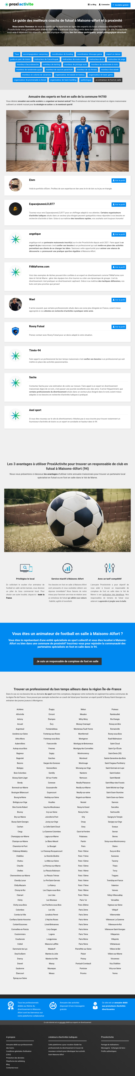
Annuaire (9, 1045)
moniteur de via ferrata (87, 69)
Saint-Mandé (115, 778)
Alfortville (20, 714)
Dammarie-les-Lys (20, 949)
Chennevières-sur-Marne (20, 876)
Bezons (20, 763)
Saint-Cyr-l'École (115, 748)
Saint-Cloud (115, 744)
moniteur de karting (51, 64)
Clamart (20, 895)
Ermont (52, 714)
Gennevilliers (51, 768)
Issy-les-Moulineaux (52, 807)
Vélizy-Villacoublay (114, 895)
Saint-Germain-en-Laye (115, 768)
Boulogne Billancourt (19, 792)
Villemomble (115, 915)
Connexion (104, 5)
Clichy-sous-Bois (20, 905)
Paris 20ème (83, 905)
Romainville (115, 729)
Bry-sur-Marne (20, 817)
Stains (115, 846)
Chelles (20, 871)
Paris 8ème (83, 939)
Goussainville (51, 788)
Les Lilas (51, 895)
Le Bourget (51, 846)
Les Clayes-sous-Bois (51, 890)
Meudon (83, 714)
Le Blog (92, 5)
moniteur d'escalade (110, 69)
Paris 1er (83, 900)
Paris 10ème (83, 851)
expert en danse (113, 54)
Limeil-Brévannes (52, 924)
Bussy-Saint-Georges (20, 822)
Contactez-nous (12, 1068)
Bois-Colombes (20, 773)
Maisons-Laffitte (51, 944)
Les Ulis (52, 910)
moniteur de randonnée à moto (104, 64)
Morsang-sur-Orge (83, 768)
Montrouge (83, 763)
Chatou (20, 861)
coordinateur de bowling (62, 54)
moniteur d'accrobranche (28, 64)
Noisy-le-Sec (83, 812)
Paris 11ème (83, 856)
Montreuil (83, 758)
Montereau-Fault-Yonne (83, 729)
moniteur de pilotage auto (75, 64)
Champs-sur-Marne (20, 841)
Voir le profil (119, 180)
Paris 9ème (83, 944)
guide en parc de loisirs (20, 59)
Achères (20, 709)
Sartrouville (115, 812)
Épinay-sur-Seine (20, 978)
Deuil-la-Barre (20, 954)
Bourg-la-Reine (20, 797)
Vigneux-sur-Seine (115, 905)
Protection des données (15, 1058)
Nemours (83, 778)
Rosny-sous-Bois (115, 734)
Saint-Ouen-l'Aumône (114, 792)
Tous (17, 54)
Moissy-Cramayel (83, 724)
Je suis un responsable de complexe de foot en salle (67, 661)
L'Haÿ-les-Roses (51, 920)
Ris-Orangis (115, 719)
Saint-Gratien (115, 773)
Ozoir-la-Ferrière (83, 832)
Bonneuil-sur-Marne (20, 788)
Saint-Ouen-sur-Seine (115, 797)
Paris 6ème (83, 929)
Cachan (20, 827)
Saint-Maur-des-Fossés (115, 783)
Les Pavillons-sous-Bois (51, 905)
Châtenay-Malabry (20, 851)
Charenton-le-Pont (20, 846)
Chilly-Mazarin (20, 885)
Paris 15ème (83, 876)
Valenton (115, 885)
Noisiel (83, 802)
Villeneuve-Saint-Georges (115, 929)
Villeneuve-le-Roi (115, 924)
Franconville (52, 744)
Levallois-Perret (51, 915)
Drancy (20, 959)
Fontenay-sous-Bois (52, 739)
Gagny (51, 753)
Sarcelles (115, 807)
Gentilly (52, 773)
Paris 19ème (83, 895)
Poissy (83, 959)
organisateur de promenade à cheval (30, 80)
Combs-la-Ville (20, 915)
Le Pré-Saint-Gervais (51, 880)
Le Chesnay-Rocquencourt (51, 851)
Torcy (115, 871)
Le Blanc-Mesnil (51, 841)
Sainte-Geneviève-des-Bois (115, 758)
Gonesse (51, 783)
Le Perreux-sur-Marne (51, 866)
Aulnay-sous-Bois (20, 748)
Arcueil (20, 724)
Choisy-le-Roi (20, 890)
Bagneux (20, 753)
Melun (83, 709)
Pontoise (83, 968)
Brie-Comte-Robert (20, 807)
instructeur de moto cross (74, 59)
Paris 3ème (83, 915)
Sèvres (115, 836)
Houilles (51, 802)
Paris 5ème (83, 924)
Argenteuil (20, 729)
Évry (51, 724)
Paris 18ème (83, 890)
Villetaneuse (115, 944)
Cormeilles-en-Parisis (20, 929)
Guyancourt (51, 792)
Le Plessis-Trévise (51, 876)
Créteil (20, 944)
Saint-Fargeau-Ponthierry (115, 763)
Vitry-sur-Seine (115, 968)
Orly (83, 817)
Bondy (20, 783)
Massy (51, 964)
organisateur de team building (63, 80)
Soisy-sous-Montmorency (115, 841)
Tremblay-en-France (115, 880)
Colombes (20, 910)
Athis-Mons (20, 739)
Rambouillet (115, 714)
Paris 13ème (83, 866)
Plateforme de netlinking (15, 1061)
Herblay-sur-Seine (51, 797)
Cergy (20, 832)
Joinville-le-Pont (51, 817)
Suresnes (115, 856)
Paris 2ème (83, 910)
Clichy (20, 900)
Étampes (51, 719)
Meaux (51, 973)
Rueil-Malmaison (115, 739)
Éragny (51, 709)
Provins (83, 973)
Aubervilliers (20, 744)
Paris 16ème (83, 880)
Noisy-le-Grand (83, 807)
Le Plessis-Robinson (51, 871)
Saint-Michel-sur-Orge (115, 788)
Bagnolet (20, 758)
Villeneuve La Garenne (115, 920)
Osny (83, 827)
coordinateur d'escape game (89, 54)
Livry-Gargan (52, 929)
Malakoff (51, 949)
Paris (83, 846)
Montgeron (83, 739)
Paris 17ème (83, 885)
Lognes (52, 934)
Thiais (114, 866)
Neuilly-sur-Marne (83, 788)
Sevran (115, 832)
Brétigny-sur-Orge (20, 802)
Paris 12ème (83, 861)
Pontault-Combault (83, 964)
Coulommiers (20, 934)
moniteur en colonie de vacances (36, 75)
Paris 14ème (83, 871)
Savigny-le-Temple (115, 817)
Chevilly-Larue (20, 880)
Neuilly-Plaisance (83, 783)
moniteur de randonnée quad (29, 69)
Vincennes (115, 959)
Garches (51, 758)
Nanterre (83, 773)
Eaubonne (20, 968)
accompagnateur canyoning (35, 54)
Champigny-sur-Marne (20, 836)
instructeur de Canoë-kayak (46, 59)
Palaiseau (83, 836)
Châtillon (20, 856)
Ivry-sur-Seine (51, 812)
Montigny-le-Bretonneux (83, 744)
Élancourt (20, 973)
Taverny (115, 861)
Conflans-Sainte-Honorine (19, 920)
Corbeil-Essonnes (20, 924)
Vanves (115, 890)
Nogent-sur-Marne (83, 797)
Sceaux (115, 827)
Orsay (83, 822)
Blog (8, 1064)
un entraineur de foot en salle (108, 80)
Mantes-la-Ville (52, 959)
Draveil (20, 964)
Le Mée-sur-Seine (52, 861)
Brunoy (20, 812)
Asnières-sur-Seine (20, 734)
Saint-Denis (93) (114, 753)
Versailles (115, 900)
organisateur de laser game (101, 75)
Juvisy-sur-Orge (51, 822)
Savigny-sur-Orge (115, 822)
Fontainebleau (51, 729)
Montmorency (83, 753)
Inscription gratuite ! (120, 5)
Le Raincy (52, 885)
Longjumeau (52, 939)
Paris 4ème (83, 920)
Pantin (83, 841)
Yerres (114, 973)
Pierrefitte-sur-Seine (83, 949)
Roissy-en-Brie (115, 724)
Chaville (20, 866)
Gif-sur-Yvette (51, 778)
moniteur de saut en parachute (59, 69)
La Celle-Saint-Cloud (52, 827)
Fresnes (51, 748)
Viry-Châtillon (115, 964)
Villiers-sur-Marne (115, 954)
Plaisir (83, 954)
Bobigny (20, 768)
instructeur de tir (96, 59)
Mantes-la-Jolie (51, 954)
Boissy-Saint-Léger (20, 778)
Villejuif (115, 910)
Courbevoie (20, 939)
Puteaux (115, 709)
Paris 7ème (83, 934)
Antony (20, 719)
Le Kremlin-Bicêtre (51, 856)
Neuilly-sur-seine (83, 792)
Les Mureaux (51, 900)
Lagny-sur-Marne (52, 836)
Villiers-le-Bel (115, 949)
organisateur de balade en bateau (70, 75)
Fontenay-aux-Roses (51, 734)
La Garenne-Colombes (52, 832)
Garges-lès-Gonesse (52, 763)
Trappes (115, 876)
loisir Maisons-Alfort (56, 1055)
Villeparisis (114, 934)
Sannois (115, 802)
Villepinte (115, 939)
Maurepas (52, 968)
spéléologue (86, 80)
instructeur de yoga (116, 59)
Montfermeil (83, 734)
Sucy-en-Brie (115, 851)
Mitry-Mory (83, 719)
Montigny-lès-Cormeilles (83, 748)
